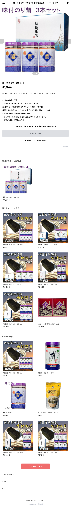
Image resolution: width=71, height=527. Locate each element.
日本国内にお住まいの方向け (35, 141)
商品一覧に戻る (35, 466)
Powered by (35, 504)
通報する (66, 146)
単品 (3, 489)
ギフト (4, 481)
